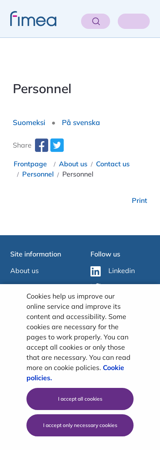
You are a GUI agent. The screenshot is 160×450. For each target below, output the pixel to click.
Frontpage (30, 163)
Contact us (113, 163)
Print (139, 200)
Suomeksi (29, 122)
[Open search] (95, 21)
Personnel (38, 174)
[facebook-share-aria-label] (41, 148)
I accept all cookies (80, 399)
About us (73, 163)
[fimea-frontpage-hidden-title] (28, 18)
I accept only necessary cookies (80, 425)
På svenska (81, 122)
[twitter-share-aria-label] (56, 148)
